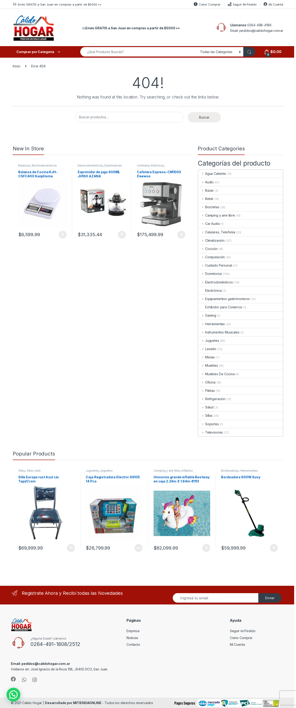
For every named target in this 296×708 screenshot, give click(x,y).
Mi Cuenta (273, 4)
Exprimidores (113, 165)
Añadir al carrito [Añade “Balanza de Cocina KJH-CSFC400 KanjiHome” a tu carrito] (63, 235)
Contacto (133, 644)
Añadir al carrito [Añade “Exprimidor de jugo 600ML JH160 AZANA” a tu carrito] (122, 235)
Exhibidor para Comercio (220, 307)
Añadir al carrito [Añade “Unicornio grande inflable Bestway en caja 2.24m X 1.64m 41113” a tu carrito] (206, 548)
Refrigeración (211, 399)
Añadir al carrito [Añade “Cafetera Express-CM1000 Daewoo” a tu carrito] (181, 235)
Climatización (211, 240)
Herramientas (211, 324)
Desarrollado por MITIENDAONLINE (73, 703)
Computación (211, 257)
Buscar (204, 117)
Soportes (208, 424)
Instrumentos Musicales (219, 332)
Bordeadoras (229, 470)
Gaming (207, 315)
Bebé (205, 199)
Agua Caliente (212, 174)
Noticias (132, 638)
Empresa (132, 631)
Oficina (207, 382)
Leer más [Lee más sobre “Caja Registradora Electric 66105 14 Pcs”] (138, 548)
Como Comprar (207, 4)
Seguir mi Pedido (243, 631)
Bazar (206, 190)
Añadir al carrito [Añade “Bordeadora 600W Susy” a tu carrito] (274, 548)
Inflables (187, 470)
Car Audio (209, 224)
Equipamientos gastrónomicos (224, 299)
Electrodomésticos (44, 165)
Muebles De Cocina (216, 374)
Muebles (208, 365)
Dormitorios (210, 274)
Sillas (205, 415)
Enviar (269, 598)
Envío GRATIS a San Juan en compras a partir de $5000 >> (57, 4)
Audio (206, 182)
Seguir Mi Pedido (242, 4)
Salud (205, 407)
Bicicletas (208, 207)
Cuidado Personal (215, 265)
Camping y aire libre (216, 215)
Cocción (208, 249)
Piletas (206, 391)
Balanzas (24, 165)
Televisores (210, 432)
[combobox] (138, 52)
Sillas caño (34, 470)
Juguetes (208, 340)
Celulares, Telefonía (216, 232)
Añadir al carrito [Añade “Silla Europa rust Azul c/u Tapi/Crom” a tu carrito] (71, 548)
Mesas (206, 357)
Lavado (207, 349)
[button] (3, 698)
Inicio (16, 66)
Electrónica (210, 290)
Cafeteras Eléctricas (150, 165)
